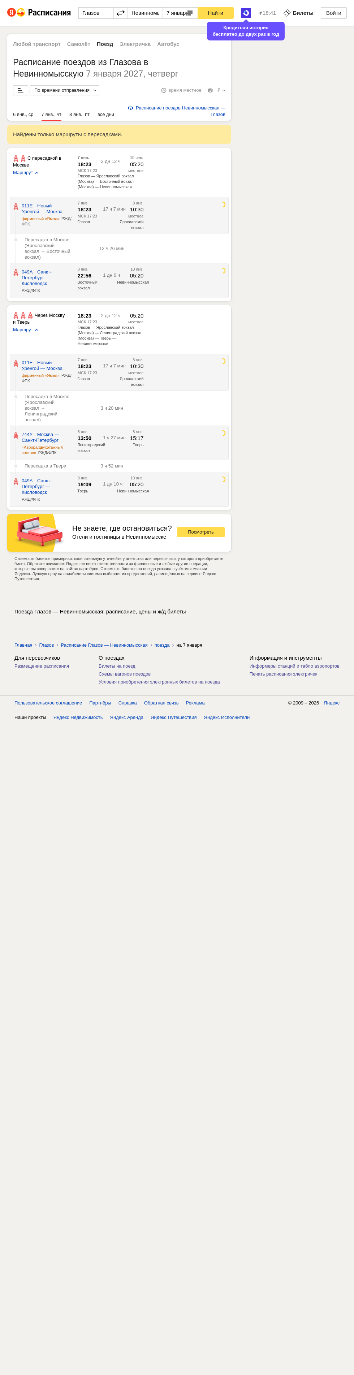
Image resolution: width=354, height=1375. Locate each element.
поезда (162, 645)
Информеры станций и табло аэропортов (295, 666)
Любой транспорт (37, 44)
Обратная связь (161, 703)
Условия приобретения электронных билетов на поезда (159, 682)
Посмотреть (201, 532)
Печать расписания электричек (283, 674)
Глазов (83, 222)
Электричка (135, 44)
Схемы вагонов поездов (125, 674)
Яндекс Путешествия (174, 717)
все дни (106, 114)
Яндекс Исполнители (227, 717)
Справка (127, 703)
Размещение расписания (41, 666)
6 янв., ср (23, 114)
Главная (23, 645)
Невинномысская (133, 282)
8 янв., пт (79, 114)
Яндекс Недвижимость (78, 717)
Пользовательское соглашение (48, 703)
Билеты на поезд (117, 666)
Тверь (138, 445)
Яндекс (332, 703)
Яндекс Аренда (126, 717)
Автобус (168, 44)
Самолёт (78, 44)
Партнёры (100, 703)
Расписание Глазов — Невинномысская (104, 645)
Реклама (195, 703)
